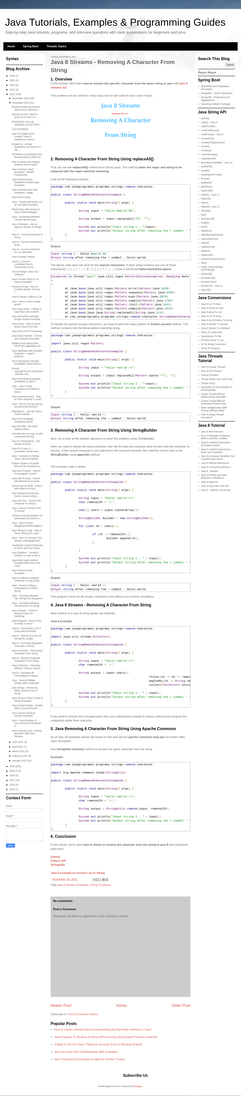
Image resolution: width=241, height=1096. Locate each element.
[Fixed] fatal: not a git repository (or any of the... (26, 123)
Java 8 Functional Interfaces (216, 467)
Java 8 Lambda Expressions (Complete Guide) (216, 444)
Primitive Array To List (212, 340)
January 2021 (19, 760)
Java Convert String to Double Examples (23, 714)
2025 (13, 80)
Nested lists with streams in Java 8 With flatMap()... (26, 211)
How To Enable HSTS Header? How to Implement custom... (24, 137)
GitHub (55, 857)
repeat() (205, 242)
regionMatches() (209, 238)
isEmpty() (206, 210)
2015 (13, 784)
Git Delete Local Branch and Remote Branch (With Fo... (27, 156)
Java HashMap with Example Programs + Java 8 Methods (27, 353)
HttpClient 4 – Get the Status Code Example (27, 413)
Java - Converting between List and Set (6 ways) (26, 218)
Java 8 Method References (215, 463)
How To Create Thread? (213, 367)
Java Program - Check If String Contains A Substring (24, 613)
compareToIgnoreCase (213, 142)
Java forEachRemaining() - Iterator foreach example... (27, 318)
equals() (205, 170)
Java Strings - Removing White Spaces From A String (25, 690)
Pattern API (58, 860)
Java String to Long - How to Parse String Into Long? (27, 532)
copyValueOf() (208, 158)
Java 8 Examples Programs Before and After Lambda (215, 437)
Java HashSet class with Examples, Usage (24, 191)
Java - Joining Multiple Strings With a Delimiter (25, 681)
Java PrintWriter (20, 129)
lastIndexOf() (208, 218)
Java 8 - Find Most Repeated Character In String (27, 644)
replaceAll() (207, 255)
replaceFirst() (208, 246)
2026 (13, 75)
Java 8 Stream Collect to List (27, 296)
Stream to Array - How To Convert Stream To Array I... (26, 289)
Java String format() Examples (22, 572)
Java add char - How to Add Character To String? (26, 502)
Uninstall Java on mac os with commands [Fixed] (27, 435)
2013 (13, 789)
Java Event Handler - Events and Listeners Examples (27, 337)
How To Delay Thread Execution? (212, 416)
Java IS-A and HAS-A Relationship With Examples (86, 1051)
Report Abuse (207, 72)
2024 (13, 85)
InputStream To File (211, 336)
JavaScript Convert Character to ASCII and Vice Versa (27, 546)
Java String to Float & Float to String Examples (27, 699)
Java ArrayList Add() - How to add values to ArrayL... (27, 487)
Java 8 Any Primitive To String (216, 320)
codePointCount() (210, 130)
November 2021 (21, 102)
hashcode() (207, 190)
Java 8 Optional (209, 482)
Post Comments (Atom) (83, 1014)
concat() (205, 146)
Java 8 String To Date (212, 308)
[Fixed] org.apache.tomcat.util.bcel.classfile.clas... (27, 371)
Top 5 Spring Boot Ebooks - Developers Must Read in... (27, 362)
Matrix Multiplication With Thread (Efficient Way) (214, 409)
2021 (13, 94)
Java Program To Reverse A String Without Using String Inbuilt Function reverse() (105, 1037)
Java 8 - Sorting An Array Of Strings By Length (26, 637)
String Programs (100, 885)
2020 (13, 766)
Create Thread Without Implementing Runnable (213, 395)
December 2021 (21, 98)
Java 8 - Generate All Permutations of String (25, 674)
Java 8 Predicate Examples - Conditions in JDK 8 (27, 380)
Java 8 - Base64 (209, 471)
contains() (206, 150)
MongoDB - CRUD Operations (217, 93)
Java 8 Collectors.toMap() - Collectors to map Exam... (26, 579)
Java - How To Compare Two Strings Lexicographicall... (27, 539)
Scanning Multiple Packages (216, 104)
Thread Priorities (209, 375)
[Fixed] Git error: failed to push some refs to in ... (25, 115)
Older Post (181, 1005)
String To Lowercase (211, 332)
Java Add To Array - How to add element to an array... (26, 480)
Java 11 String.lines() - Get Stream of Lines (26, 442)
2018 (13, 775)
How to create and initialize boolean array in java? (26, 163)
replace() (205, 250)
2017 (13, 780)
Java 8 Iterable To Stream (214, 324)
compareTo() (207, 138)
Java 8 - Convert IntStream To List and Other (26, 251)
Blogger (138, 1086)
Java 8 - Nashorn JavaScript (216, 490)
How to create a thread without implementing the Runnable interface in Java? (103, 1029)
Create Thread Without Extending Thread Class (213, 402)
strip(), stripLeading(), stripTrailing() (212, 268)
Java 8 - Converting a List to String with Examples (26, 629)
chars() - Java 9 (209, 122)
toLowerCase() (209, 281)
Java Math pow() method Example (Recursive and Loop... (26, 563)
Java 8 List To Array (211, 316)
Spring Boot (30, 46)
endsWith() (206, 166)
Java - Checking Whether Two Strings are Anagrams (27, 597)
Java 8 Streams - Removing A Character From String (27, 652)
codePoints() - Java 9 (212, 134)
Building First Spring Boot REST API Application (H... (27, 345)
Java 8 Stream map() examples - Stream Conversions (23, 172)
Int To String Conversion (213, 344)
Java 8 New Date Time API (215, 486)
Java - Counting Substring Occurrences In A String (25, 604)
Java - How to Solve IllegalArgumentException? (27, 524)
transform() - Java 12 (212, 285)
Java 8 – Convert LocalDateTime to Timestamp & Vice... (23, 264)
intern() (204, 202)
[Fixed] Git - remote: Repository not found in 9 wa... (26, 147)
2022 (13, 89)
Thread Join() (208, 383)
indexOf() (206, 198)
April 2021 (18, 746)
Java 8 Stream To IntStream (215, 328)
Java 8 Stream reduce (23, 256)
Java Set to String (21, 197)
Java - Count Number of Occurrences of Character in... (26, 723)
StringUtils (58, 864)
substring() (206, 273)
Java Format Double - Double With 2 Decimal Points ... (27, 707)
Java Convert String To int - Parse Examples (26, 280)
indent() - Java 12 (210, 194)
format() (205, 178)
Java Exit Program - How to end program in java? (26, 472)
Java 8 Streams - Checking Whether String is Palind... (27, 667)
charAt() (205, 118)
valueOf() (206, 289)
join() (203, 214)
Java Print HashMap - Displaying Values (23, 420)
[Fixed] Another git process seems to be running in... (26, 108)
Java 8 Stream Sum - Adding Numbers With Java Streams (27, 733)
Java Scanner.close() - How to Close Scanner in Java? (27, 398)
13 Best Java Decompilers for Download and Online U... (27, 517)
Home (11, 46)
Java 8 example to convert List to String (78, 873)
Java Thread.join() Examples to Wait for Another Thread (89, 1059)
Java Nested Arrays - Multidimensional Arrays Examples (25, 182)
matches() (206, 230)
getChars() (206, 186)
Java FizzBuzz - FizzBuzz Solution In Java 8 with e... (27, 554)
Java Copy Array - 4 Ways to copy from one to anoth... (27, 310)
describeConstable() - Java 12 (217, 162)
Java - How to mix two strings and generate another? (27, 405)
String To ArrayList (210, 348)
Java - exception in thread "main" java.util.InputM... (26, 457)
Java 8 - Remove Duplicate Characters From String (26, 659)
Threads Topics (56, 46)
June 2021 (18, 742)
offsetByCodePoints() (212, 234)
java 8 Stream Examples (73, 885)
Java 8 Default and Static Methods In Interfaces (214, 476)
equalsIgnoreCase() (211, 174)
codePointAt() (208, 126)
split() (204, 262)
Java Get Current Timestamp (27, 331)
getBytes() (206, 182)
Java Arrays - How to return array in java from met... (26, 325)
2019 (13, 771)
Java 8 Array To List (211, 312)
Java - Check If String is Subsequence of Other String (25, 588)
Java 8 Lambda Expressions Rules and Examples (216, 451)
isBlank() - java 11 (210, 206)
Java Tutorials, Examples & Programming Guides (115, 22)
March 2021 (18, 751)
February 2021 (20, 756)
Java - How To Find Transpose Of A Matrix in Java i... (26, 389)
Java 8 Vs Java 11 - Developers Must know (25, 450)
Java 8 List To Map (211, 304)
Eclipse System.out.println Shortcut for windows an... (26, 465)
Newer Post (61, 1005)
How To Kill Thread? (211, 371)
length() (205, 222)
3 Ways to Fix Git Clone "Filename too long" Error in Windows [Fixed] (98, 1044)
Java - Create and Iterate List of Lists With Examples (27, 203)
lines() (204, 226)
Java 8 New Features (212, 431)
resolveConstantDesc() (213, 259)
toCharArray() (208, 277)
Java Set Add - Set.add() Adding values (25, 427)
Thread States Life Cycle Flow (217, 379)
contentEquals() (209, 154)
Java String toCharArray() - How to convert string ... (26, 494)
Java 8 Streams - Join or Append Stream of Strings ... (26, 227)
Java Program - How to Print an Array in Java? (26, 622)
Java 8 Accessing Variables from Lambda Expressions (218, 457)
